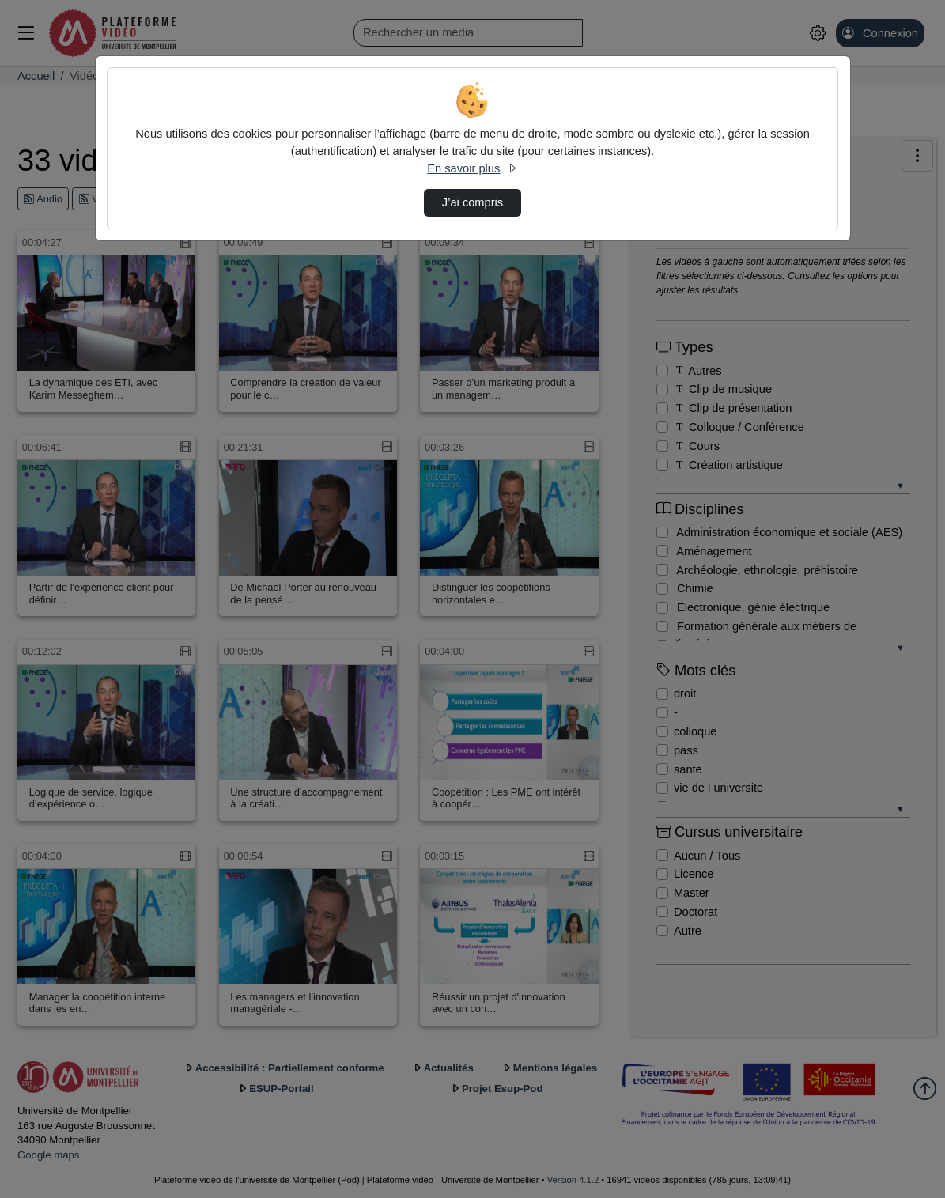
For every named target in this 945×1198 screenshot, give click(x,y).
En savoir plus (472, 168)
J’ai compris (472, 202)
